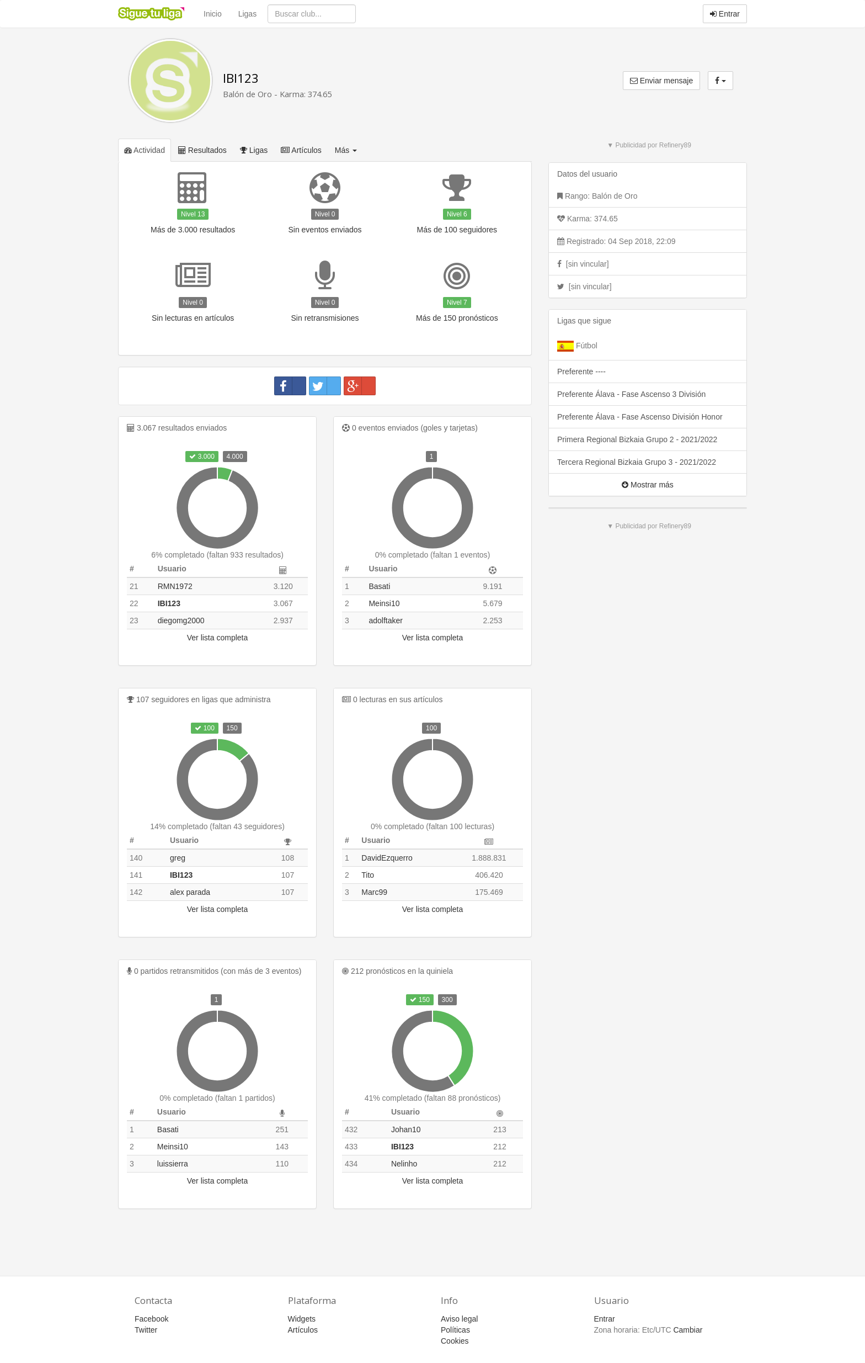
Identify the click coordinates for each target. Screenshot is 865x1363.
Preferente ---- (581, 371)
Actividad (144, 150)
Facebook (151, 1318)
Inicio (213, 13)
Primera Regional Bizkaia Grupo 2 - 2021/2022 (637, 439)
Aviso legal (459, 1318)
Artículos (301, 150)
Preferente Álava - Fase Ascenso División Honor (640, 416)
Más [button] (346, 150)
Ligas (247, 13)
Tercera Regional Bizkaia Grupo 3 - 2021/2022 (636, 462)
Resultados (202, 150)
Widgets (302, 1318)
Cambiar (687, 1329)
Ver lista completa (217, 637)
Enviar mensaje (661, 80)
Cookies (455, 1341)
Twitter (146, 1329)
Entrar (725, 13)
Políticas (455, 1329)
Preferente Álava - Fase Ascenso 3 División (631, 394)
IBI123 (241, 78)
